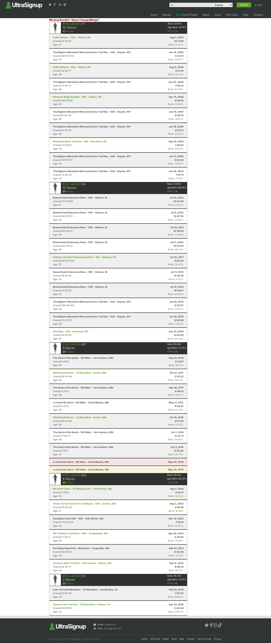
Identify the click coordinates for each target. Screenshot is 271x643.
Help (246, 14)
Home (153, 14)
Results (166, 14)
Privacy (217, 639)
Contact (258, 14)
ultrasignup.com (113, 628)
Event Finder (187, 14)
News (206, 14)
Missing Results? (59, 19)
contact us (110, 624)
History (173, 31)
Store (217, 14)
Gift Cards (232, 14)
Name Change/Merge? (85, 19)
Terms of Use (204, 639)
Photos (68, 31)
